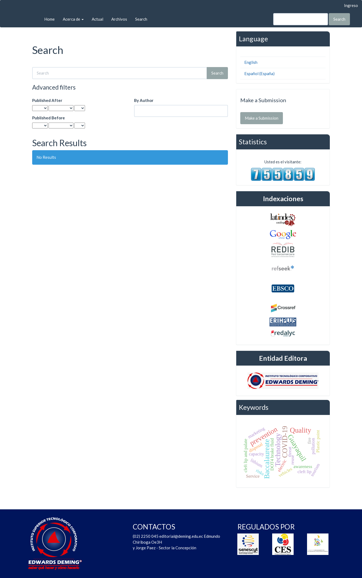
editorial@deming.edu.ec (181, 536)
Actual (97, 19)
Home (49, 19)
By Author (143, 100)
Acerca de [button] (73, 19)
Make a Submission (261, 118)
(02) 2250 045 (145, 536)
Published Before (48, 117)
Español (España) (259, 73)
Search (141, 19)
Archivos (119, 19)
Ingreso (351, 5)
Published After (47, 100)
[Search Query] (300, 19)
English (250, 62)
